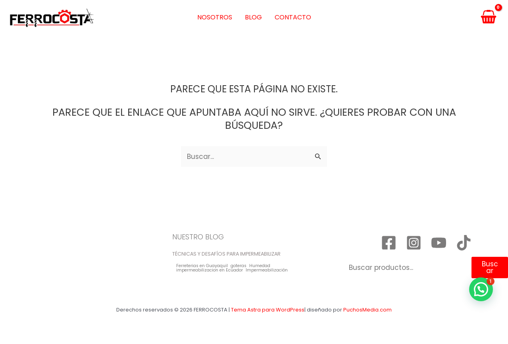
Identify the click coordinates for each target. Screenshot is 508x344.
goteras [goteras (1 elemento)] (238, 266)
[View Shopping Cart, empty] (488, 18)
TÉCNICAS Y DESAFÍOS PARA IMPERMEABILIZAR (226, 253)
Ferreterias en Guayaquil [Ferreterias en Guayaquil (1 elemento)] (202, 266)
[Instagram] (414, 243)
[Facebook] (389, 243)
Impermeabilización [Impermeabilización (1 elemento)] (267, 270)
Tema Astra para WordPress (267, 309)
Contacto (293, 17)
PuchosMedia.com (367, 309)
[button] (481, 289)
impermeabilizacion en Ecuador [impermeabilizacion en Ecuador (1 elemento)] (209, 270)
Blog (253, 17)
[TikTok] (464, 243)
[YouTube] (439, 243)
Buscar (490, 267)
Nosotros (214, 17)
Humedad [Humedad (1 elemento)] (259, 266)
